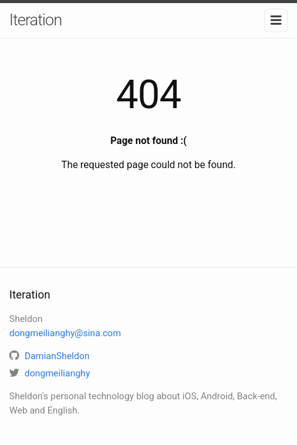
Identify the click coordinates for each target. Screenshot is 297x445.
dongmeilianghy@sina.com (65, 333)
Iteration (35, 20)
